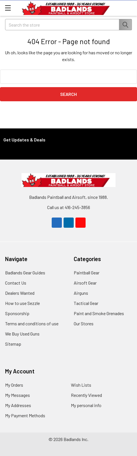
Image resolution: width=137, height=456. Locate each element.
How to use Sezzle (22, 303)
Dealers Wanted (19, 293)
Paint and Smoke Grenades (99, 313)
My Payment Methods (25, 415)
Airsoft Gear (85, 282)
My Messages (17, 395)
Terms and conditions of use (31, 323)
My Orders (14, 385)
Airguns (81, 293)
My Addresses (18, 405)
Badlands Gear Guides (25, 272)
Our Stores (83, 323)
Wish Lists (81, 385)
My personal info (86, 405)
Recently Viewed (86, 395)
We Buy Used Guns (22, 333)
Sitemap (13, 344)
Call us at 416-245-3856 (68, 207)
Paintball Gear (86, 272)
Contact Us (15, 282)
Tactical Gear (86, 303)
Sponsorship (17, 313)
